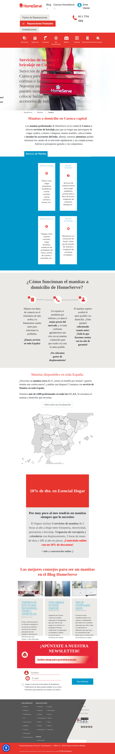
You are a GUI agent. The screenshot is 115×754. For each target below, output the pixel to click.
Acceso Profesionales (84, 709)
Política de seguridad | (46, 751)
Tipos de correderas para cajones (82, 605)
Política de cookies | (38, 751)
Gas (23, 718)
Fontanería (25, 706)
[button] (6, 748)
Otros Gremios (49, 729)
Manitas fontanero (68, 167)
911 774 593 (83, 19)
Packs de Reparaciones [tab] (34, 17)
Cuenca (51, 112)
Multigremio (25, 725)
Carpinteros (49, 706)
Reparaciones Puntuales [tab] (40, 23)
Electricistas (39, 706)
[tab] (36, 154)
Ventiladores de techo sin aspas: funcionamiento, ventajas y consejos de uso (29, 608)
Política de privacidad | (29, 751)
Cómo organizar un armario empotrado (56, 605)
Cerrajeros (49, 714)
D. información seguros (27, 737)
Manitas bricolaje (46, 166)
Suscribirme (82, 681)
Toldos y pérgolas (50, 710)
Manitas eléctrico (46, 219)
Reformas (49, 725)
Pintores (48, 721)
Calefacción (39, 710)
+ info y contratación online (57, 551)
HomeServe (28, 112)
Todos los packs (26, 733)
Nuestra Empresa (40, 740)
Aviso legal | (21, 751)
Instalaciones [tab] (29, 29)
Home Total (25, 729)
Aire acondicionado (26, 721)
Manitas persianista (68, 220)
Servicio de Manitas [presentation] (36, 153)
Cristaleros (49, 718)
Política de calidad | (55, 751)
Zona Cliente (82, 706)
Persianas (39, 725)
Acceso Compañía (83, 713)
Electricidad (25, 710)
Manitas (40, 112)
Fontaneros (39, 714)
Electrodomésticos (26, 714)
